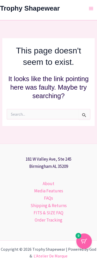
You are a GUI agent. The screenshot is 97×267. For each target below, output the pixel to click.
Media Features (48, 191)
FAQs (48, 198)
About (48, 183)
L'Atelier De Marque (51, 255)
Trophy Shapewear (30, 8)
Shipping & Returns (49, 205)
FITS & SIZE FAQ (48, 213)
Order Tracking (48, 220)
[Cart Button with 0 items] (84, 241)
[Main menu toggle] (91, 8)
